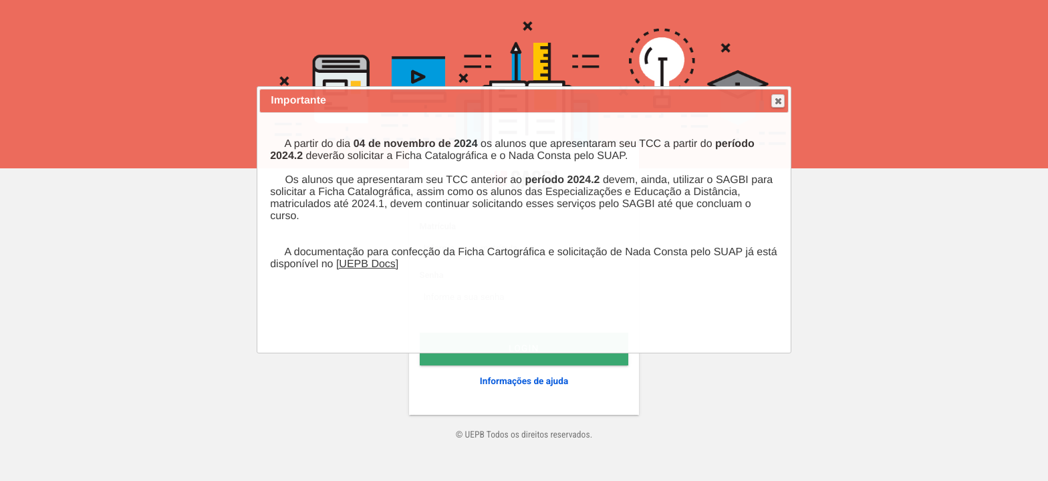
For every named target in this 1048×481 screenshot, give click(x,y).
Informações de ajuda (524, 381)
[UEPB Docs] (367, 264)
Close (777, 101)
